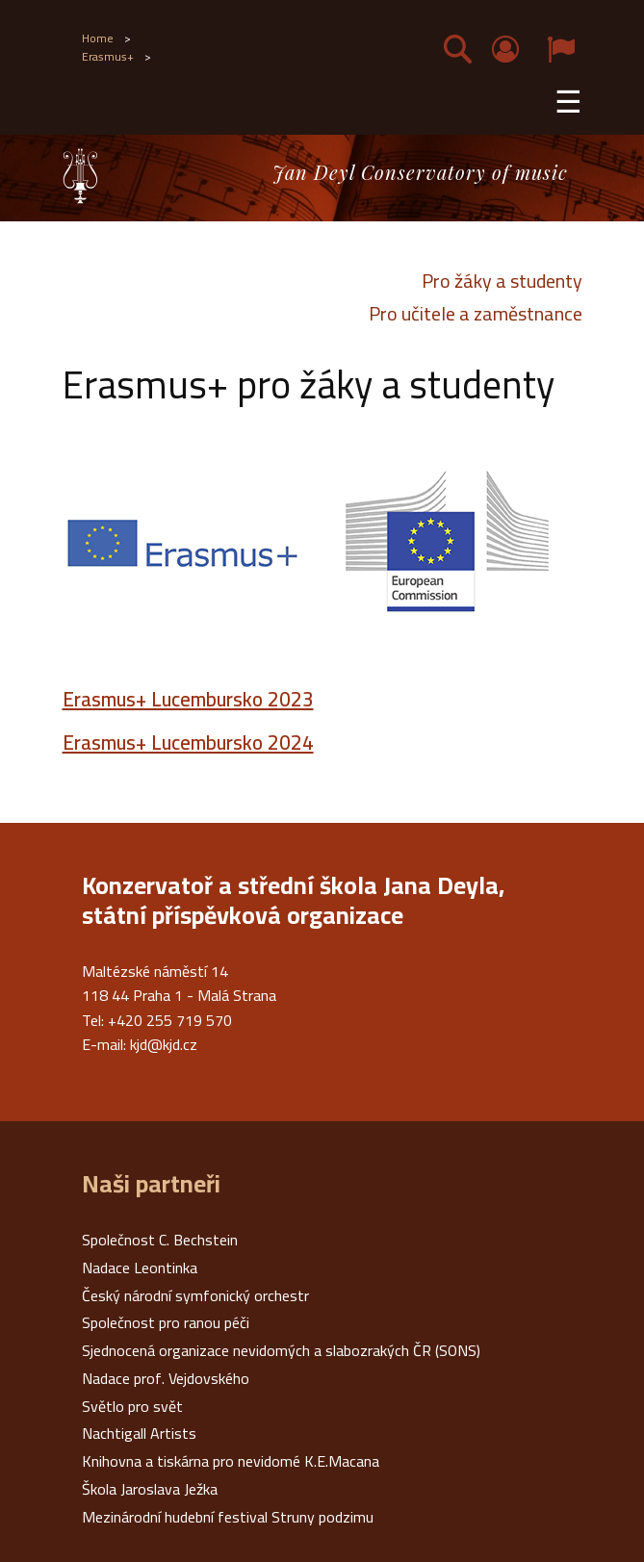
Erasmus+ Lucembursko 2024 (188, 742)
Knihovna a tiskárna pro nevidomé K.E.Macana (230, 1461)
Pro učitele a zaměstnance (475, 313)
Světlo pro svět (132, 1406)
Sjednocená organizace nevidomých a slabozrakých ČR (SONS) (281, 1350)
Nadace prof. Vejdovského (165, 1378)
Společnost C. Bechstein (160, 1239)
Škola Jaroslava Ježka (150, 1488)
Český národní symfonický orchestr (195, 1295)
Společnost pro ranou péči (165, 1322)
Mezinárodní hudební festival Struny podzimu (228, 1516)
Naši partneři (151, 1184)
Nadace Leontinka (139, 1267)
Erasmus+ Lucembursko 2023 (188, 699)
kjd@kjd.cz (163, 1044)
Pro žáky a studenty (502, 281)
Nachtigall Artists (139, 1433)
